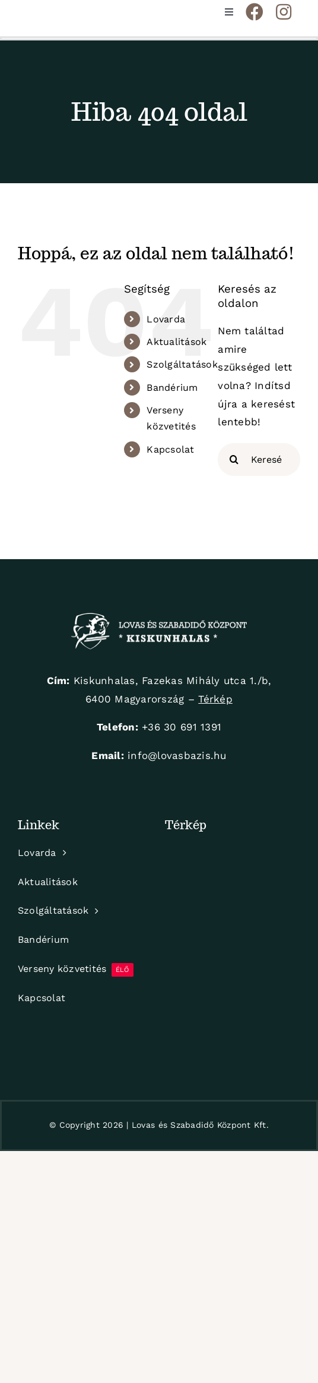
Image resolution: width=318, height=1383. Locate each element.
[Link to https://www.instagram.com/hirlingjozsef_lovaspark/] (283, 12)
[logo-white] (159, 617)
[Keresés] (234, 459)
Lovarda (166, 319)
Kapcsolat (170, 449)
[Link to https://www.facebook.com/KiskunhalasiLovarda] (254, 12)
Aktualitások (176, 341)
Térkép (215, 699)
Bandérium (172, 387)
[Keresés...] (259, 459)
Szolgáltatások (182, 364)
